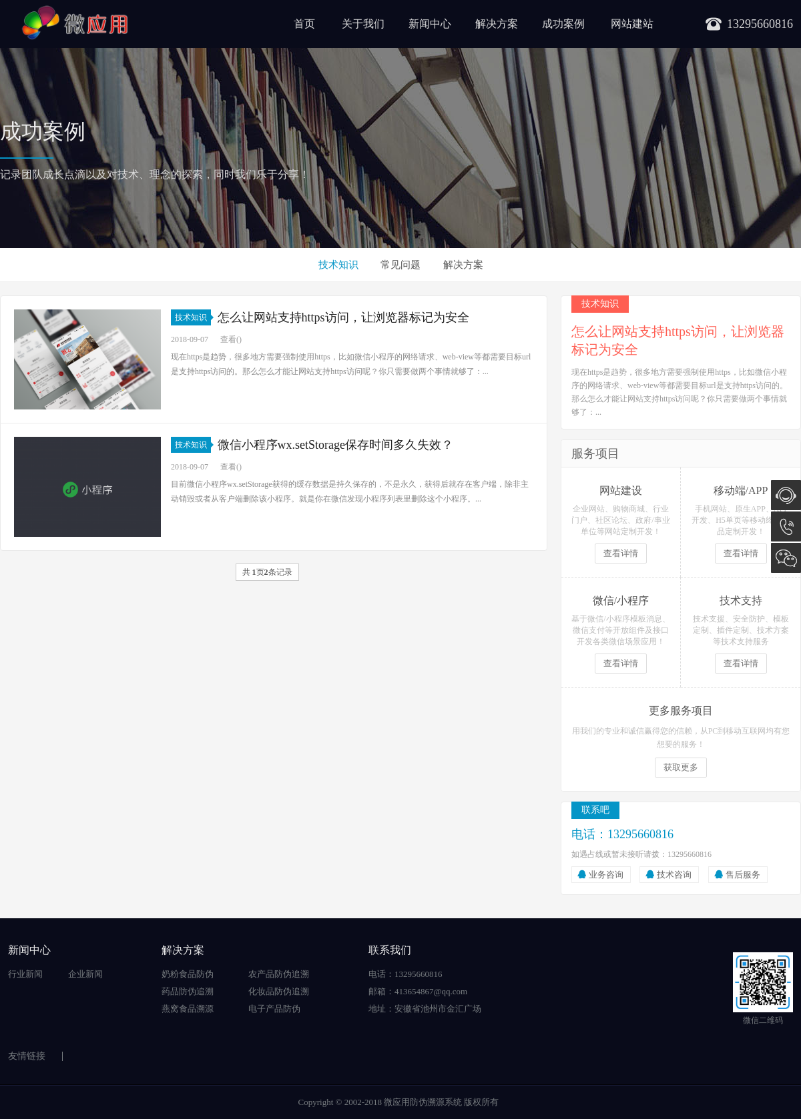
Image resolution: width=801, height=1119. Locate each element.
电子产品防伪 (274, 1009)
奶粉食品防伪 (188, 974)
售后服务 (743, 875)
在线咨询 (786, 495)
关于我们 (363, 23)
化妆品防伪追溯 (278, 991)
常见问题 (400, 264)
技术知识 (338, 264)
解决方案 (496, 23)
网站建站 (632, 23)
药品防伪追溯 (188, 991)
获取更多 (680, 767)
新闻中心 (430, 23)
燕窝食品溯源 (188, 1009)
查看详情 (620, 553)
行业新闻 (25, 974)
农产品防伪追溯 (278, 974)
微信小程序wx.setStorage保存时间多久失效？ (335, 444)
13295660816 (786, 526)
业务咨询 (606, 875)
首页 (304, 23)
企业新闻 (85, 974)
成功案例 (563, 23)
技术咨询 (674, 875)
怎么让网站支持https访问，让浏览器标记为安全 (343, 317)
